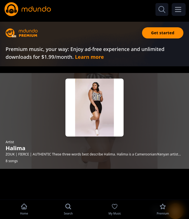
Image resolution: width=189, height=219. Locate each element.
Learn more (89, 56)
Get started (162, 32)
